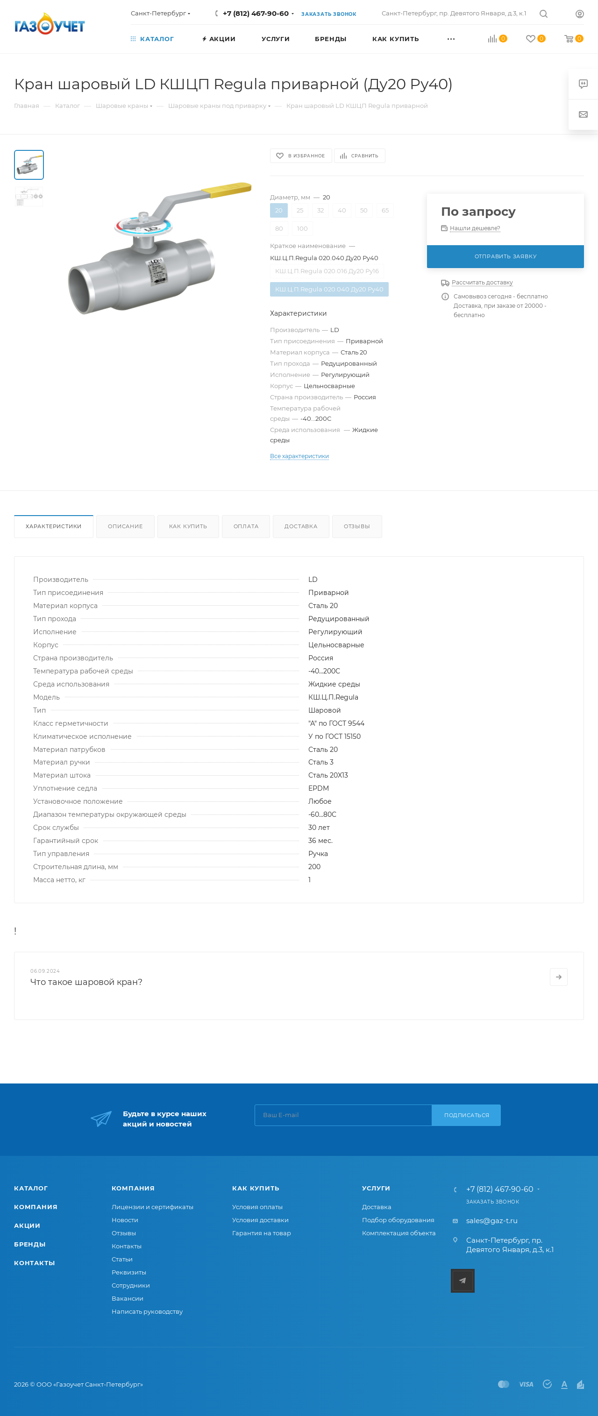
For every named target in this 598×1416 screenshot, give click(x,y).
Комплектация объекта (399, 1233)
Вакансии (127, 1298)
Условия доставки (260, 1220)
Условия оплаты (257, 1207)
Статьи (122, 1259)
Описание (125, 526)
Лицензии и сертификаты (152, 1207)
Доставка (301, 526)
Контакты (34, 1263)
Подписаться (467, 1115)
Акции (27, 1225)
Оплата (246, 526)
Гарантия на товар (261, 1233)
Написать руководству (147, 1311)
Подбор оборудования (398, 1220)
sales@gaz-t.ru (492, 1220)
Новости (125, 1220)
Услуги (376, 1188)
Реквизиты (129, 1272)
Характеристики (54, 526)
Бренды (30, 1244)
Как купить (188, 526)
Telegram (463, 1281)
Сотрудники (131, 1285)
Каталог (31, 1188)
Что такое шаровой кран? (86, 982)
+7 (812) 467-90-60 (256, 13)
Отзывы (357, 526)
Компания (35, 1207)
